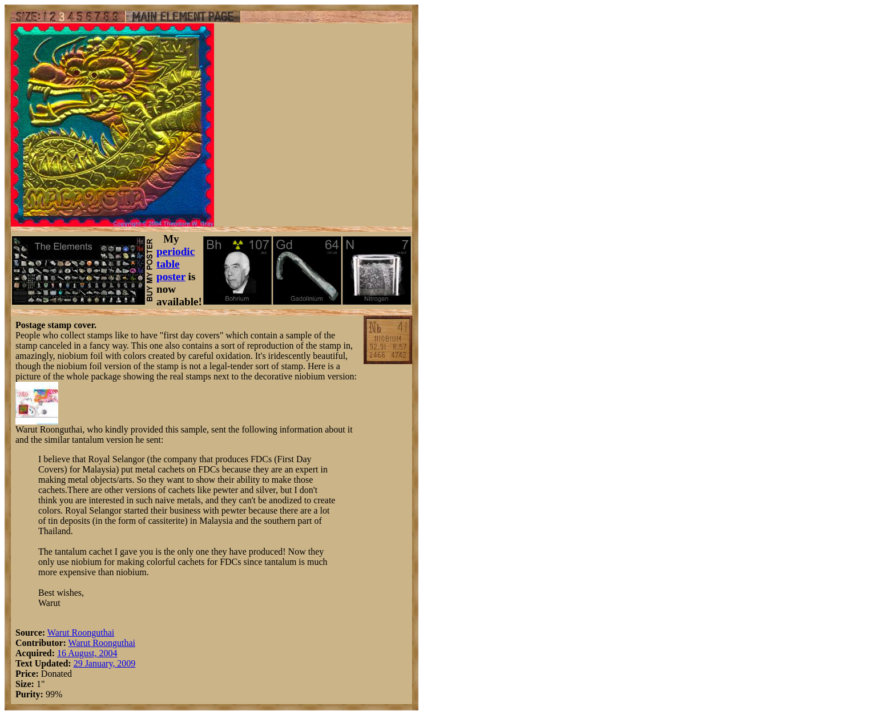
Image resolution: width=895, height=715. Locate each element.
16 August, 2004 (87, 653)
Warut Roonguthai (80, 632)
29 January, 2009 (105, 663)
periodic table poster (175, 263)
